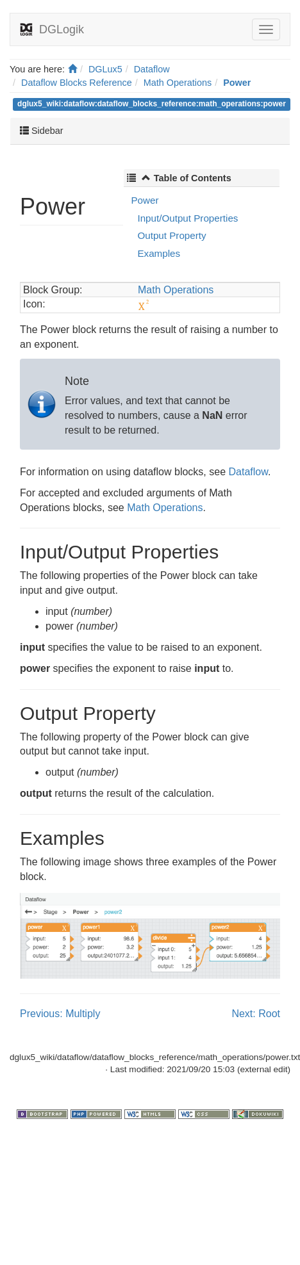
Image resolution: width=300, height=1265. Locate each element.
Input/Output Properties (187, 218)
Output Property (171, 235)
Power (237, 83)
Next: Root (255, 1013)
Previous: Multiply (60, 1013)
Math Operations (178, 83)
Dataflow (152, 69)
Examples (158, 253)
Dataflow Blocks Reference (76, 83)
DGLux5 (105, 69)
